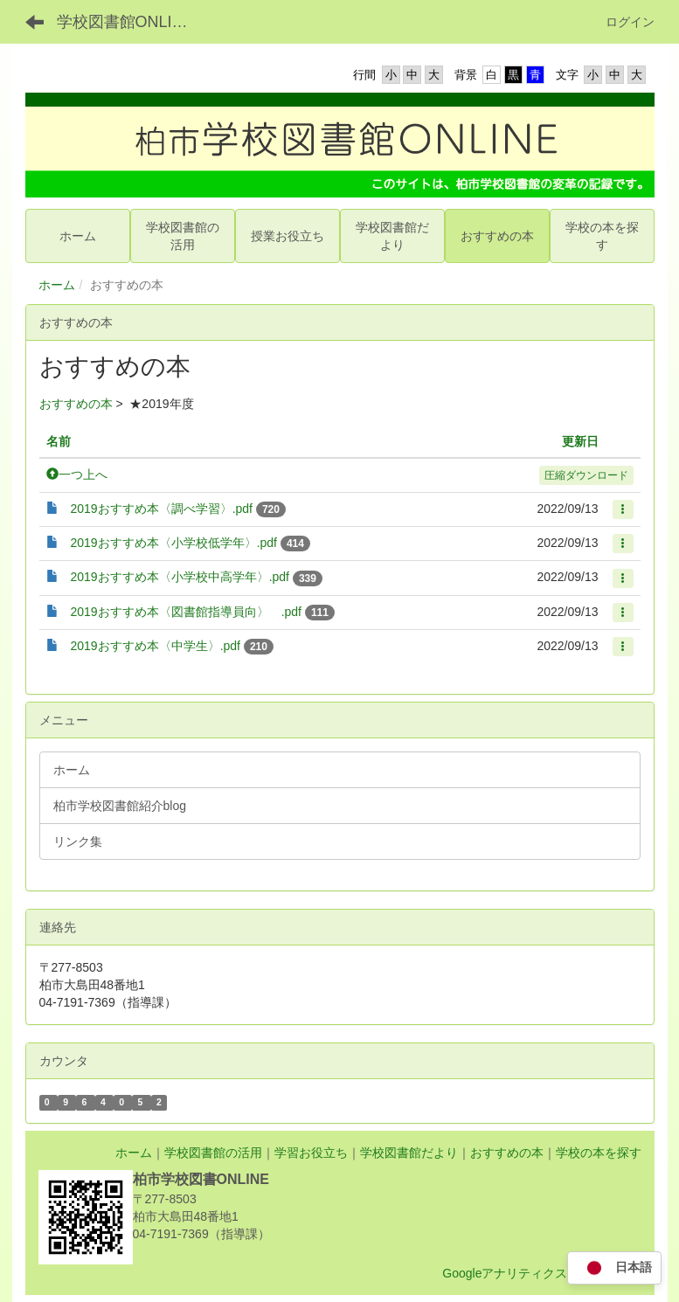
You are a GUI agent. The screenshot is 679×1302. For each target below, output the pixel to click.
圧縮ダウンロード (586, 475)
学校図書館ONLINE (125, 22)
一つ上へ (76, 474)
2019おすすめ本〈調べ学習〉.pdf (162, 509)
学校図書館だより (409, 1153)
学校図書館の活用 (213, 1153)
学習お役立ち (311, 1153)
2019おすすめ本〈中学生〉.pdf (156, 646)
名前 (58, 441)
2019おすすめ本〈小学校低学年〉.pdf (174, 543)
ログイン (630, 22)
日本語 (614, 1268)
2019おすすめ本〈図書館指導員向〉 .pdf (186, 612)
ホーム (56, 285)
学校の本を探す (598, 1153)
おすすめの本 (76, 404)
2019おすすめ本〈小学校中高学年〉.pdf (180, 577)
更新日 (580, 441)
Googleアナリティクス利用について (541, 1273)
